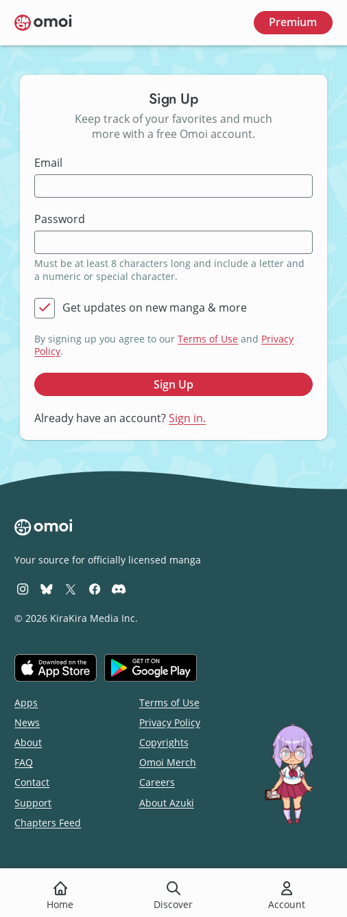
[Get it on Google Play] (150, 668)
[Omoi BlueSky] (46, 588)
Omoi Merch (167, 762)
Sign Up (173, 384)
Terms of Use (208, 338)
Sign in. (187, 418)
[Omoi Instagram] (22, 588)
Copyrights (164, 742)
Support (32, 802)
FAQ (23, 762)
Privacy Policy (169, 722)
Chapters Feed (47, 822)
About (28, 742)
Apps (26, 702)
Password (59, 219)
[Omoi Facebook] (94, 588)
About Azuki (166, 802)
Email (48, 163)
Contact (31, 782)
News (27, 722)
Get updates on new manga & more (154, 308)
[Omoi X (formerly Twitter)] (70, 588)
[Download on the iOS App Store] (55, 668)
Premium (293, 22)
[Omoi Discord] (118, 588)
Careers (157, 782)
